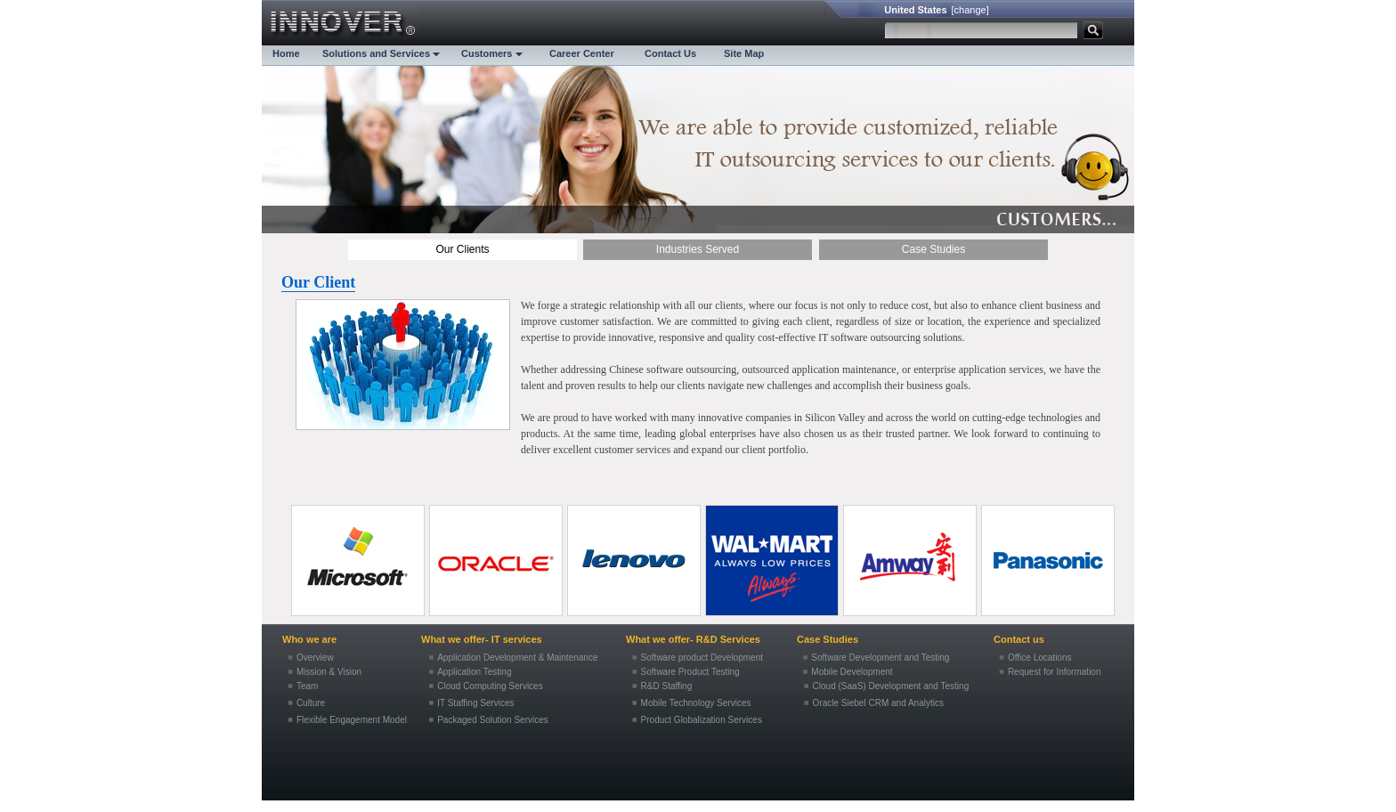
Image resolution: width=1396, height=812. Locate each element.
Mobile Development (851, 672)
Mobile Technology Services (696, 703)
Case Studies (933, 249)
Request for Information (1054, 672)
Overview (315, 657)
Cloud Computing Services (490, 686)
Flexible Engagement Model (351, 720)
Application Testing (474, 672)
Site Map (744, 53)
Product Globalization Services (701, 720)
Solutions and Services (381, 53)
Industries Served (697, 249)
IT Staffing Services (475, 703)
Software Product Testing (690, 672)
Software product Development (702, 657)
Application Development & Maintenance (517, 657)
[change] (970, 9)
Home (286, 53)
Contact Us (670, 53)
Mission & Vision (328, 672)
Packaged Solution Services (492, 720)
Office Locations (1040, 657)
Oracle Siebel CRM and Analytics (878, 703)
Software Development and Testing (880, 657)
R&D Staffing (667, 686)
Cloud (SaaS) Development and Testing (891, 686)
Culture (310, 703)
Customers (492, 53)
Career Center (581, 53)
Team (307, 686)
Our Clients (462, 249)
